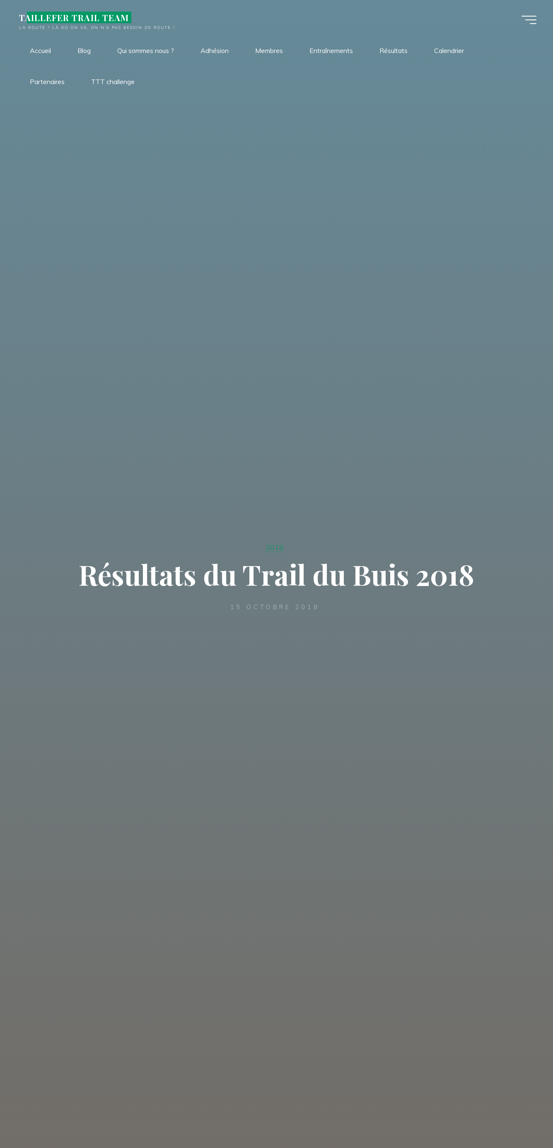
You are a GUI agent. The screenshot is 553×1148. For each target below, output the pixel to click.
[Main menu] (529, 20)
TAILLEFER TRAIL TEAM (74, 17)
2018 (275, 547)
